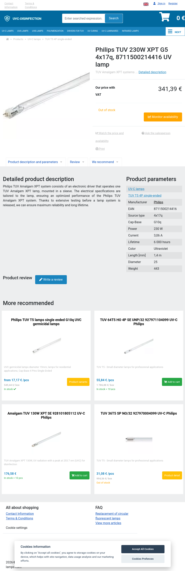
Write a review (51, 279)
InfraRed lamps (130, 31)
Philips (158, 202)
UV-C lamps (8, 31)
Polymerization (55, 31)
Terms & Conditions (31, 5)
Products (18, 39)
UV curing (93, 31)
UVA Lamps (22, 31)
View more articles (108, 523)
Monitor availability (163, 117)
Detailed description (152, 72)
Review (78, 162)
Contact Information (10, 5)
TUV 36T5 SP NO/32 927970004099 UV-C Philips (139, 413)
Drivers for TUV (75, 31)
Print (100, 149)
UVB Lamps (37, 31)
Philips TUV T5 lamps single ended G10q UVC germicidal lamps (46, 322)
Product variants (78, 381)
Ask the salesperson (156, 133)
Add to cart (172, 381)
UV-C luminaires (110, 31)
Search (114, 18)
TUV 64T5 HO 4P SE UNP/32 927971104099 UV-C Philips (138, 322)
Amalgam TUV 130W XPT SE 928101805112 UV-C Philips (46, 415)
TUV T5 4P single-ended (58, 39)
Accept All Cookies (143, 549)
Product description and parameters (36, 162)
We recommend (106, 162)
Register (173, 3)
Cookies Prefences (143, 558)
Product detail (172, 475)
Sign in (159, 3)
